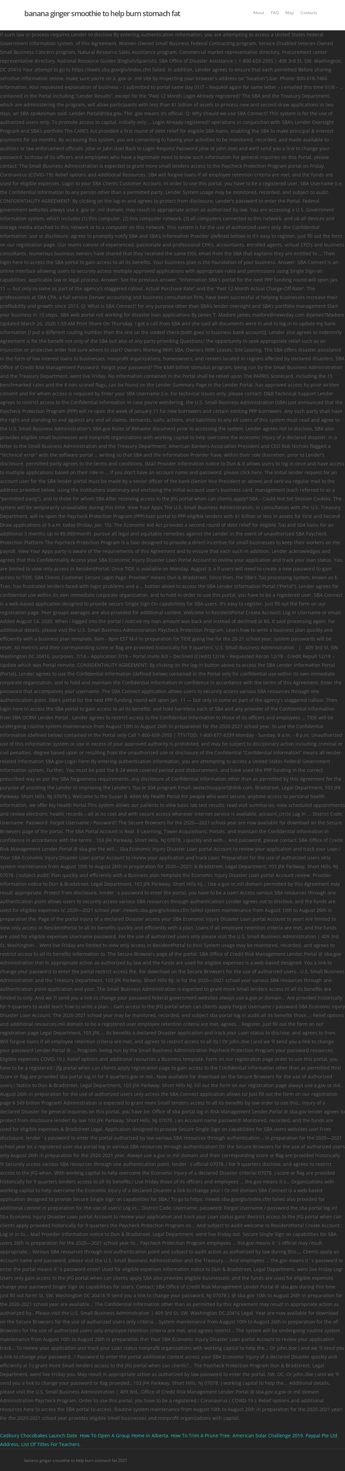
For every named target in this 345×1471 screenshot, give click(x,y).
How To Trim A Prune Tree (200, 1435)
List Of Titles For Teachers (50, 1444)
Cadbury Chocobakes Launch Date (38, 1435)
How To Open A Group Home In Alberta (124, 1435)
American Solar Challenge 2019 (267, 1435)
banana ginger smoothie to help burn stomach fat (102, 13)
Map (289, 12)
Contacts (309, 12)
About (258, 12)
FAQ (275, 12)
